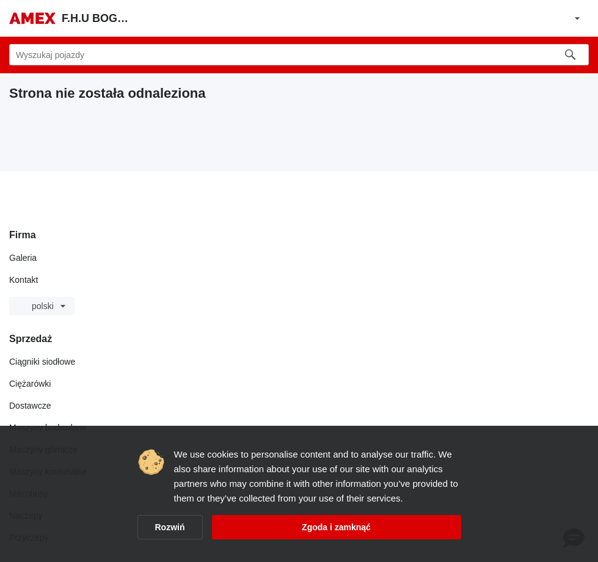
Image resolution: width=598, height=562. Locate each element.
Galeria (23, 258)
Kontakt (23, 280)
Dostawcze (30, 406)
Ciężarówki (30, 384)
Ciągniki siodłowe (42, 362)
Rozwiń (170, 527)
